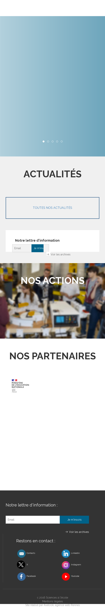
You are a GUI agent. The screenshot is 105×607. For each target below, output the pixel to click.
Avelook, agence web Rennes (62, 605)
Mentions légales (52, 601)
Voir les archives (61, 254)
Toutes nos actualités (52, 208)
